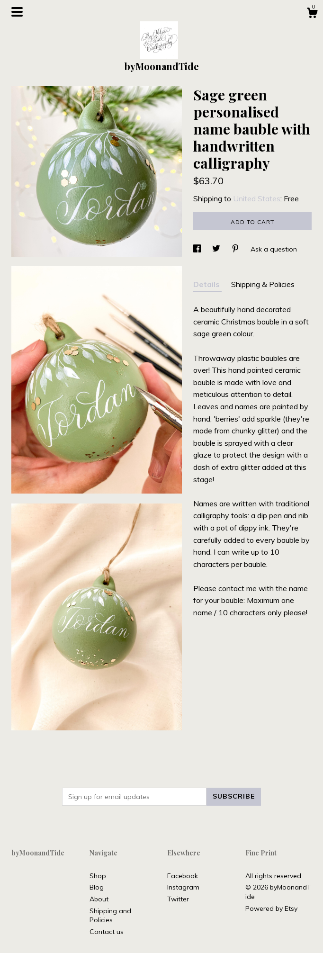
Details (207, 284)
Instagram (183, 887)
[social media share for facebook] (198, 249)
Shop (98, 876)
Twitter (178, 899)
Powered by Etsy (271, 908)
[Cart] (312, 14)
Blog (97, 887)
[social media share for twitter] (217, 249)
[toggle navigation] (17, 12)
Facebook (182, 876)
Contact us (107, 931)
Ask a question (274, 249)
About (99, 899)
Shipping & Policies (263, 284)
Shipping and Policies (110, 916)
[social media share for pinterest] (236, 249)
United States (256, 198)
